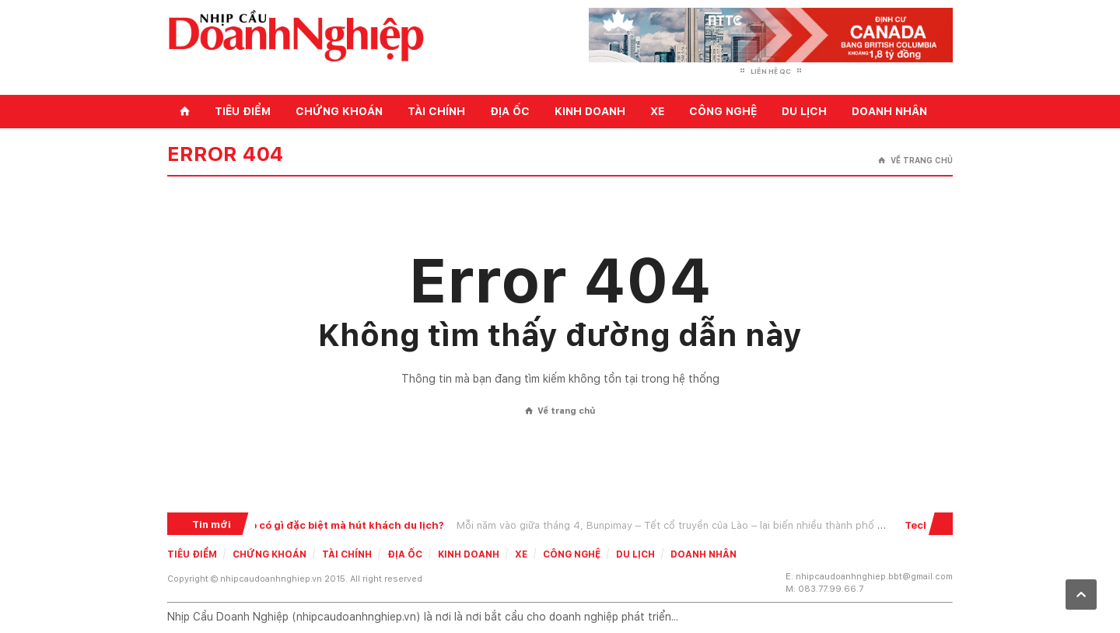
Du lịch (804, 111)
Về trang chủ (915, 160)
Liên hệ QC (770, 71)
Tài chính (436, 111)
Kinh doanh (590, 111)
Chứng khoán (339, 111)
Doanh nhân (889, 111)
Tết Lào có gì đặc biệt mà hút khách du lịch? (333, 525)
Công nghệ (723, 111)
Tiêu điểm (243, 111)
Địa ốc (510, 111)
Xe (657, 111)
